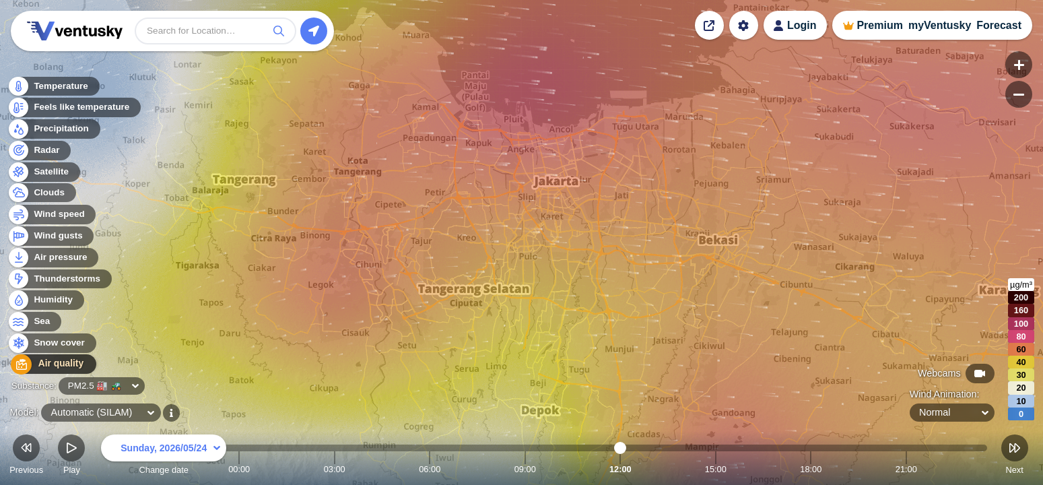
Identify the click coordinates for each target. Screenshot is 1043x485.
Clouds (41, 194)
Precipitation (53, 130)
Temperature (53, 87)
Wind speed (51, 216)
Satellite (43, 173)
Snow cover (51, 344)
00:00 (239, 469)
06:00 (429, 469)
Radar (39, 151)
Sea (34, 323)
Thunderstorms (59, 280)
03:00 (334, 469)
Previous (26, 456)
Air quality (48, 365)
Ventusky (73, 31)
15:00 (716, 469)
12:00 (620, 469)
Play (71, 456)
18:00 (810, 469)
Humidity (45, 301)
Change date (163, 456)
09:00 (525, 469)
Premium (879, 25)
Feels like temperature (73, 109)
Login (802, 25)
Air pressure (53, 258)
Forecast (998, 25)
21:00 (906, 469)
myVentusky (939, 25)
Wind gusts (50, 237)
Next (1014, 456)
